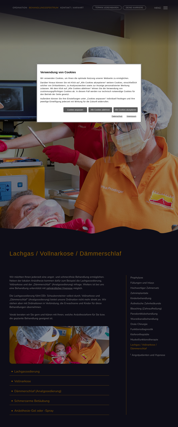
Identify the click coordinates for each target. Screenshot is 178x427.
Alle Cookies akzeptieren (125, 110)
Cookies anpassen (75, 110)
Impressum (131, 116)
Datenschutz (117, 116)
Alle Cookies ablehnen (100, 110)
